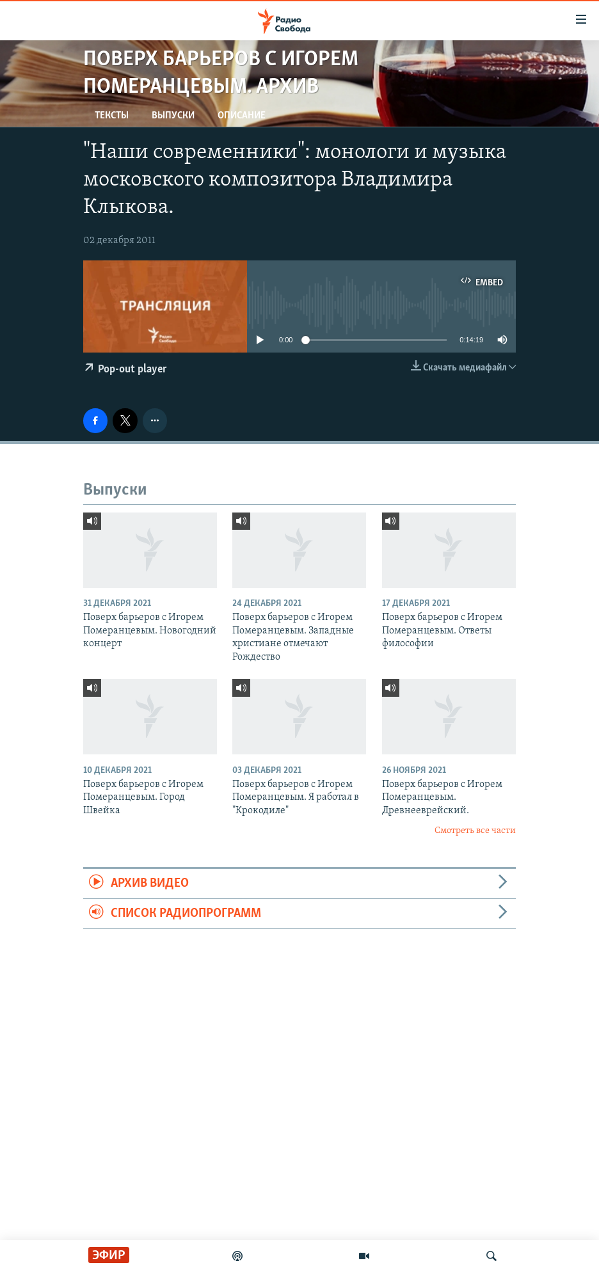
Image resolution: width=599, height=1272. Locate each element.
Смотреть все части (475, 831)
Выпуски (173, 116)
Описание (242, 116)
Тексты (112, 116)
